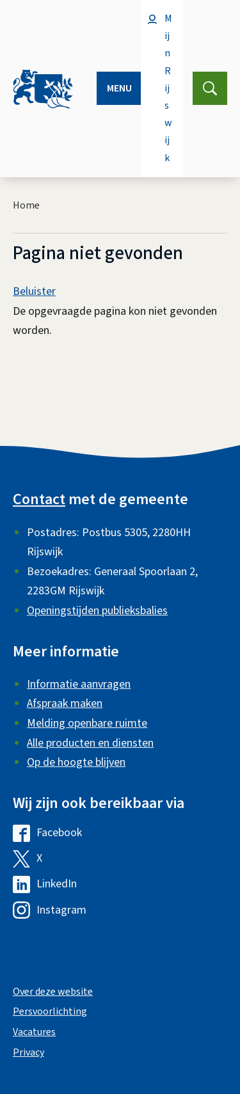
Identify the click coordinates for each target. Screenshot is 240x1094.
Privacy (28, 1052)
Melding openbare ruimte (87, 723)
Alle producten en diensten (90, 743)
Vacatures (34, 1032)
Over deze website (53, 992)
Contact (39, 499)
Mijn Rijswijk (168, 88)
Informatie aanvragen (79, 684)
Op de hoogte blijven (76, 762)
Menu (119, 88)
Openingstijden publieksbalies (97, 611)
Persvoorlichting (50, 1011)
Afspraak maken (64, 703)
